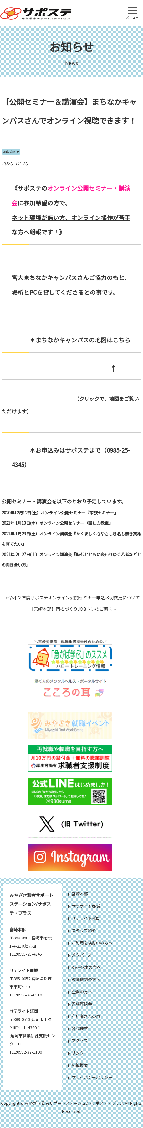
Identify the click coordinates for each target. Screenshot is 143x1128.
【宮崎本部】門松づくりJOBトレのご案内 (71, 608)
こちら (121, 340)
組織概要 (78, 1065)
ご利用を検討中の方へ (90, 943)
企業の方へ (80, 992)
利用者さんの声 (84, 1016)
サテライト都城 (84, 906)
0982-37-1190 (29, 1052)
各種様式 (78, 1028)
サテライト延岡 (84, 918)
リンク (76, 1053)
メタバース (80, 955)
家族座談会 (80, 1004)
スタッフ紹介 (82, 930)
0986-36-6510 (29, 995)
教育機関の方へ (84, 979)
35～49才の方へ (84, 967)
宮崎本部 (78, 894)
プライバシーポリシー (90, 1077)
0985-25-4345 (29, 954)
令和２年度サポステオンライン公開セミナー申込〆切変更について (74, 597)
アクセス (78, 1041)
